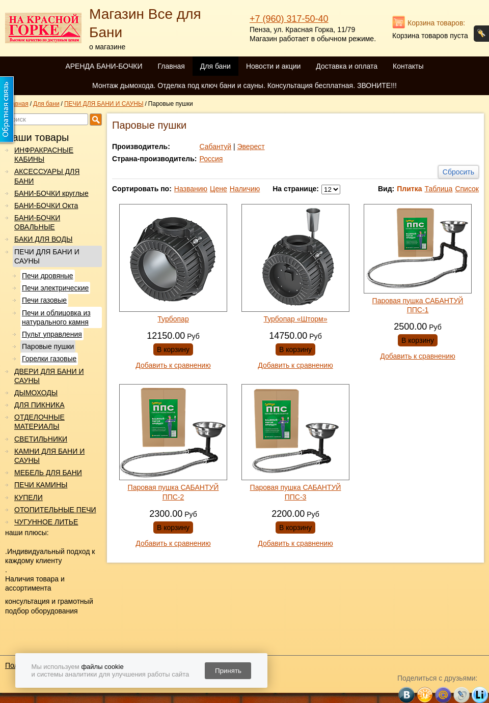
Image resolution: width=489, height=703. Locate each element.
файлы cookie (102, 666)
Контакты (408, 66)
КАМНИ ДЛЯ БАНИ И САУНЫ (49, 455)
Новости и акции (273, 66)
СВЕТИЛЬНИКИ (40, 439)
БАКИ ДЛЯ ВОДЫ (43, 239)
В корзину (173, 349)
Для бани (215, 66)
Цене (218, 189)
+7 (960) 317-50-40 (289, 19)
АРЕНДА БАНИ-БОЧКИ (103, 66)
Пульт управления (52, 334)
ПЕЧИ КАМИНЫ (40, 485)
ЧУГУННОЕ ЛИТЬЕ (46, 522)
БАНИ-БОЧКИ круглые (51, 193)
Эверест (251, 146)
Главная (170, 66)
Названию (190, 189)
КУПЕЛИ (28, 497)
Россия (211, 159)
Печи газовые (44, 300)
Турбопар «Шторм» (295, 319)
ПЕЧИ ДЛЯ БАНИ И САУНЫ (46, 256)
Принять (228, 671)
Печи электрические (55, 288)
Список (467, 189)
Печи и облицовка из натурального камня (56, 317)
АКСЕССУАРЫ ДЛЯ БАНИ (46, 176)
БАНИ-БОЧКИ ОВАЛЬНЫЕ (37, 222)
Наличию (245, 189)
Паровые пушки (48, 346)
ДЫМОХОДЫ (36, 393)
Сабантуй (215, 146)
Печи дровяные (47, 276)
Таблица (438, 189)
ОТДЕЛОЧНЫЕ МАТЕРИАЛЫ (39, 421)
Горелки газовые (49, 359)
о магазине (107, 47)
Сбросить (458, 172)
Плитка (409, 189)
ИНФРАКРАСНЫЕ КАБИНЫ (43, 154)
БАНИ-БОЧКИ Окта (46, 205)
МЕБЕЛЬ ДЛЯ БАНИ (48, 472)
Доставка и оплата (346, 66)
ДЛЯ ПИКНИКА (39, 405)
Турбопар (172, 319)
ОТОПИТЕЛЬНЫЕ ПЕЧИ (55, 510)
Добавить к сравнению (172, 365)
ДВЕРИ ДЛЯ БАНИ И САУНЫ (49, 376)
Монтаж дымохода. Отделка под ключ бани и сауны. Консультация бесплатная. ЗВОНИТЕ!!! (244, 85)
